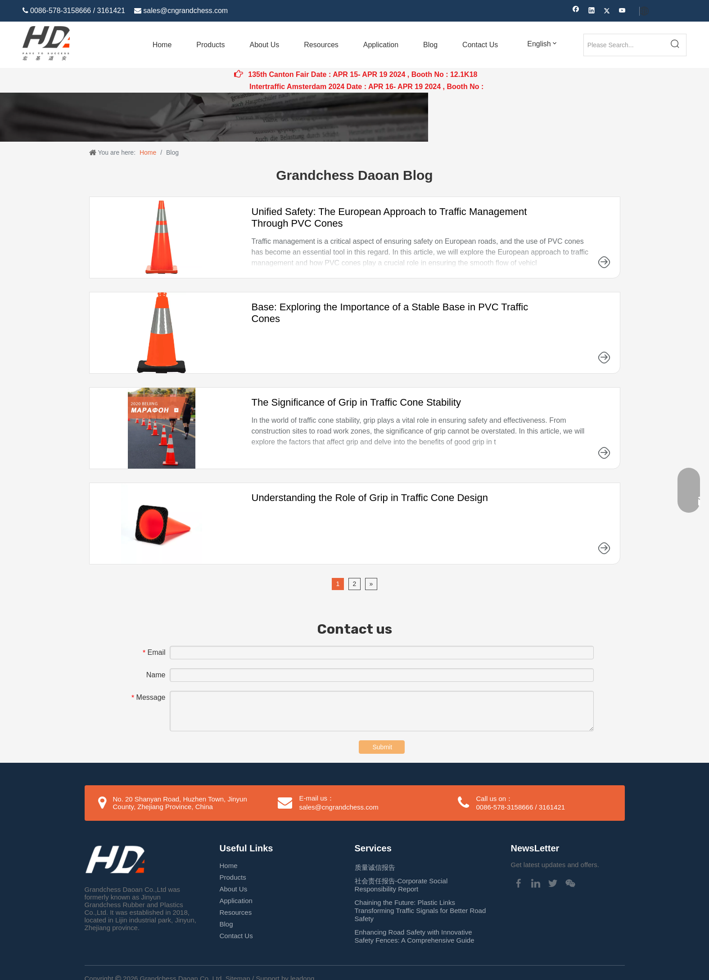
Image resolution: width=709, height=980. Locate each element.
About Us (234, 889)
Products (233, 877)
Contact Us (236, 936)
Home (229, 865)
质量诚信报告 (375, 867)
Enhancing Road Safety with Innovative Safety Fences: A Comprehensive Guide (414, 936)
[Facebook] (576, 11)
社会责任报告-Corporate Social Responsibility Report (401, 885)
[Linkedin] (591, 11)
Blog (226, 924)
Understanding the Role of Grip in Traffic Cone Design (370, 497)
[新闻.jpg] (214, 117)
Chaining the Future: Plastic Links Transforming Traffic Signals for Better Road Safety (420, 910)
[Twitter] (607, 11)
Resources (236, 912)
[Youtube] (622, 11)
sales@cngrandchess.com (185, 10)
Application (236, 900)
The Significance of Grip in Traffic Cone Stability (356, 402)
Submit (383, 747)
